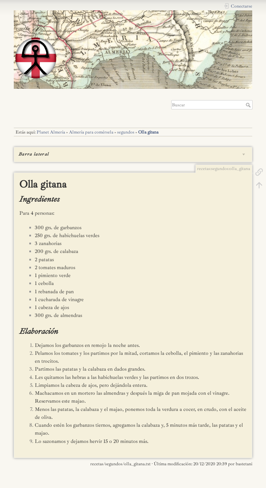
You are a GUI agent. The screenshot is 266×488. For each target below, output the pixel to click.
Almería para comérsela (91, 132)
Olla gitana (148, 132)
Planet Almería (51, 132)
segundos (125, 132)
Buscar (249, 105)
